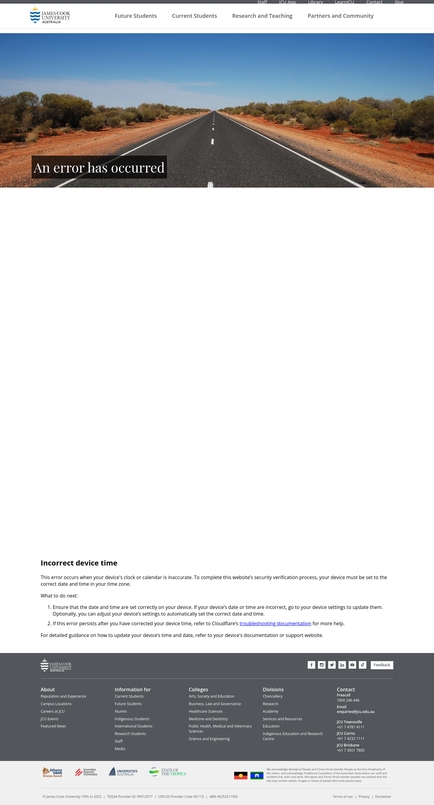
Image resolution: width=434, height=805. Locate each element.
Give (399, 5)
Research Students (130, 733)
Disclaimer (383, 796)
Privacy (364, 796)
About (48, 689)
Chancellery (272, 696)
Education (271, 726)
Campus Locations (56, 703)
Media (120, 748)
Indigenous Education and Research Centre (293, 736)
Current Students (194, 20)
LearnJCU (344, 5)
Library (315, 5)
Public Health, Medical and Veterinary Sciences (220, 729)
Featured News (53, 726)
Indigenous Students (132, 718)
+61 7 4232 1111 (351, 738)
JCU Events (49, 718)
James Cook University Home (50, 20)
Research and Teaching (262, 20)
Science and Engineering (209, 738)
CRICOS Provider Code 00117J (181, 796)
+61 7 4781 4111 (351, 727)
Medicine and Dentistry (208, 718)
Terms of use (343, 796)
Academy (270, 711)
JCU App (287, 5)
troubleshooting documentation (275, 623)
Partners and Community (341, 20)
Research (270, 703)
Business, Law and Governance (215, 703)
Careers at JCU (53, 711)
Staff (262, 5)
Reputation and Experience (63, 696)
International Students (134, 726)
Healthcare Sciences (205, 711)
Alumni (121, 711)
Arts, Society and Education (211, 696)
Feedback (382, 664)
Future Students (136, 20)
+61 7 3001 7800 (351, 750)
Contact (374, 5)
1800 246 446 (348, 700)
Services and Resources (282, 718)
